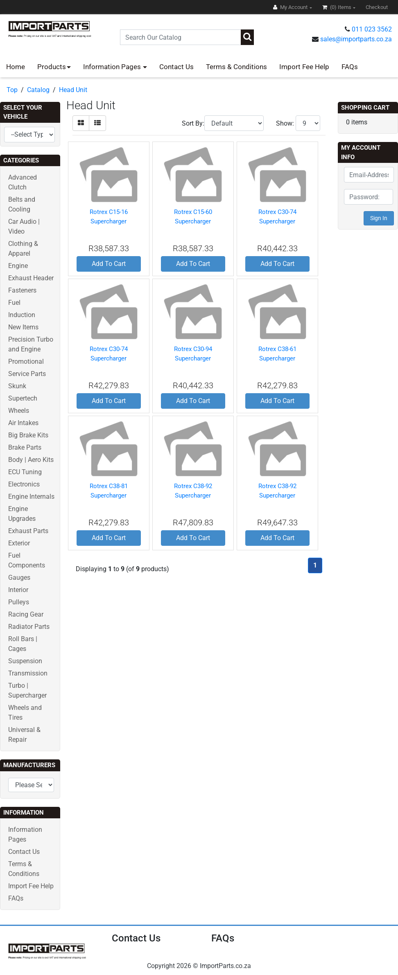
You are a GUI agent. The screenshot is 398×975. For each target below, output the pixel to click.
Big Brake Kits (28, 435)
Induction (21, 315)
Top (12, 90)
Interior (18, 590)
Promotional (26, 361)
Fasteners (22, 290)
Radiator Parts (29, 626)
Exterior (19, 543)
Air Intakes (23, 423)
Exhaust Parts (28, 531)
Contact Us (176, 67)
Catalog (38, 90)
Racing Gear (25, 614)
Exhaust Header (31, 278)
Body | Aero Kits (31, 460)
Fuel (14, 302)
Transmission (27, 673)
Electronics (24, 484)
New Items (23, 327)
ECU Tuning (25, 472)
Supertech (22, 398)
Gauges (19, 577)
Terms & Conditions (236, 67)
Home (15, 67)
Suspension (25, 661)
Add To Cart (109, 264)
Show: (285, 123)
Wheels (18, 410)
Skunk (17, 386)
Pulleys (18, 602)
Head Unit (73, 90)
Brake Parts (24, 447)
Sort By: (193, 123)
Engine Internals (31, 496)
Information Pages (112, 67)
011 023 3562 (372, 29)
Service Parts (27, 374)
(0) (337, 7)
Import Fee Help (304, 67)
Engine (18, 266)
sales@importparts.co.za (356, 39)
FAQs (349, 67)
